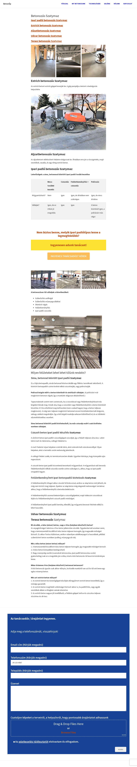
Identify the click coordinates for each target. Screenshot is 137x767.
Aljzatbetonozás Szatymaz (46, 30)
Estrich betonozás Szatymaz (47, 25)
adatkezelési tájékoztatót (33, 741)
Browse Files (68, 732)
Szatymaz (46, 41)
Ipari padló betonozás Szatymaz (49, 20)
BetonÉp (7, 3)
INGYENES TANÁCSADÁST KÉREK (68, 256)
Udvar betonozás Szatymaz (46, 35)
